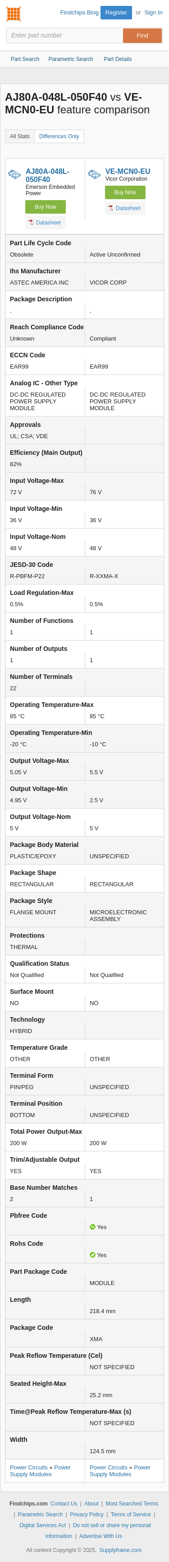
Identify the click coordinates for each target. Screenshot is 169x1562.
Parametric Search (40, 1514)
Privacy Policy (87, 1514)
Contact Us (63, 1504)
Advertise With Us (100, 1536)
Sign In (154, 12)
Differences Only (59, 136)
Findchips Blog (79, 12)
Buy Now (45, 207)
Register (116, 12)
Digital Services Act (42, 1525)
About (91, 1504)
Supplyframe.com (121, 1550)
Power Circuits (29, 1467)
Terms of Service (131, 1514)
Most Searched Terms (131, 1504)
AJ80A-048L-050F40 (47, 175)
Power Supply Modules (40, 1471)
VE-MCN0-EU (128, 171)
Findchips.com (14, 14)
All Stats (20, 136)
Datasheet (45, 222)
